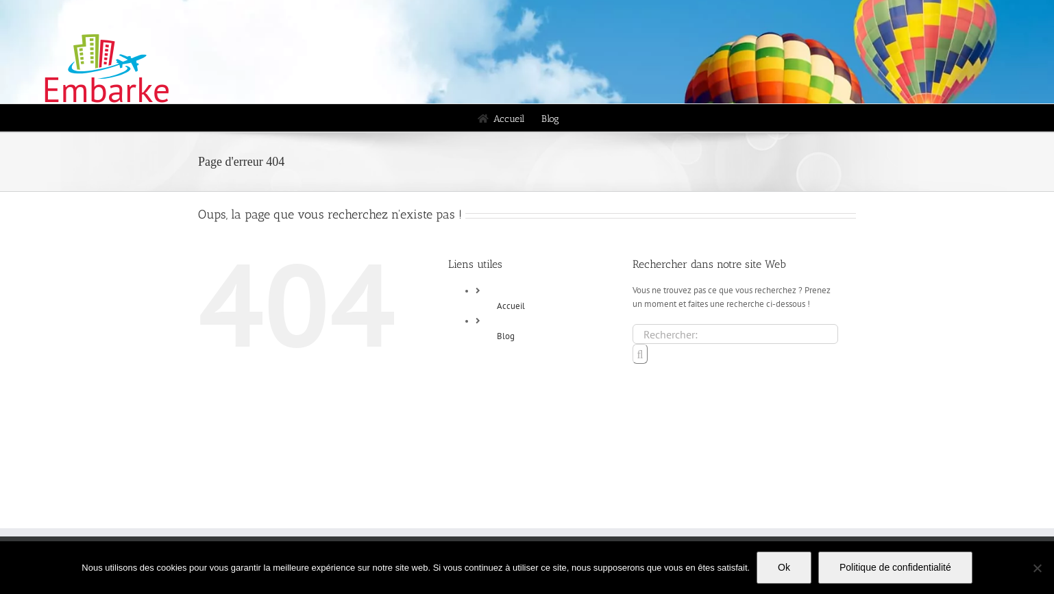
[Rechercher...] (735, 334)
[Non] (1037, 568)
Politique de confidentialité (895, 567)
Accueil (511, 306)
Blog (506, 336)
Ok (784, 567)
